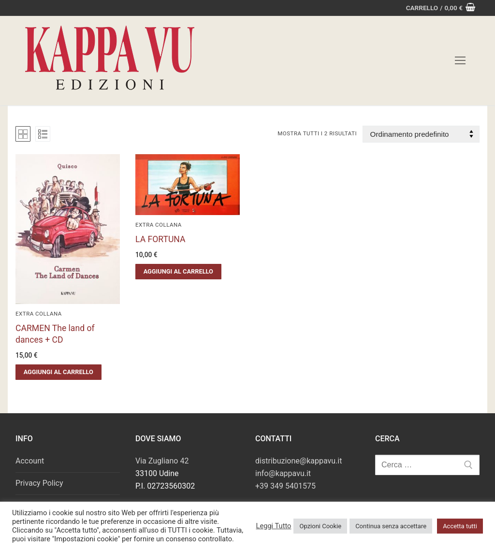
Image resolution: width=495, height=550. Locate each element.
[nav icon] (460, 61)
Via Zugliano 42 (162, 460)
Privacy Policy (39, 483)
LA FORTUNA (160, 239)
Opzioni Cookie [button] (320, 526)
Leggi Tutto (273, 525)
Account (29, 460)
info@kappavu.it (283, 473)
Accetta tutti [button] (460, 526)
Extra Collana (38, 313)
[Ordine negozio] (421, 134)
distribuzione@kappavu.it (298, 460)
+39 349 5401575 (285, 486)
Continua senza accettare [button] (390, 526)
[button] (58, 372)
